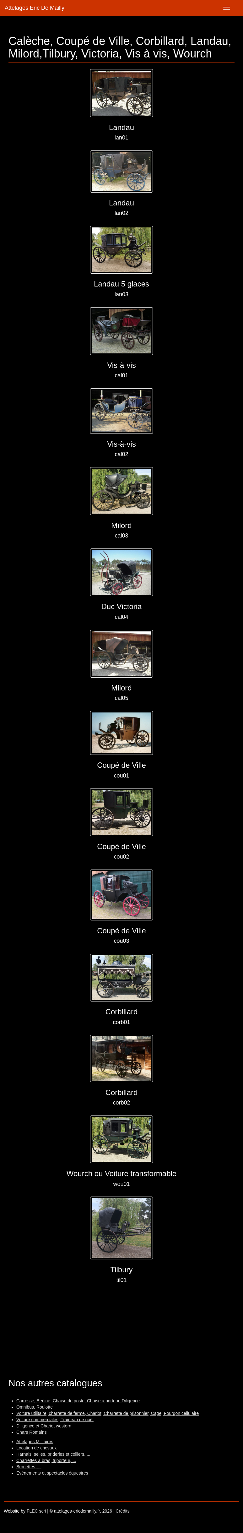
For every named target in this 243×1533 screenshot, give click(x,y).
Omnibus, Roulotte (34, 1407)
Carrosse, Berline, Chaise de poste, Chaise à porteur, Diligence (78, 1400)
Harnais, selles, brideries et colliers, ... (53, 1454)
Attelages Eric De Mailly (34, 8)
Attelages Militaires (34, 1441)
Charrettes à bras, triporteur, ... (46, 1460)
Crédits (122, 1511)
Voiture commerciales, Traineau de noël (55, 1419)
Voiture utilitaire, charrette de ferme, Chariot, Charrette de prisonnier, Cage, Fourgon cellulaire (107, 1413)
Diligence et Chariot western (43, 1425)
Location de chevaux (36, 1447)
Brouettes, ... (28, 1466)
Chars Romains (31, 1432)
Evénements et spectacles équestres (52, 1473)
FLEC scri (36, 1511)
